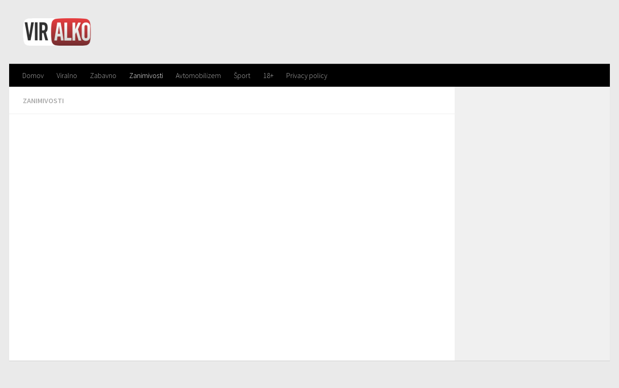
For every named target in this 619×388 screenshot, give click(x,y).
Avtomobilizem (198, 75)
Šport (242, 75)
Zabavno (103, 75)
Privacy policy (306, 75)
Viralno (67, 75)
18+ (268, 75)
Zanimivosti (146, 75)
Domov (33, 75)
